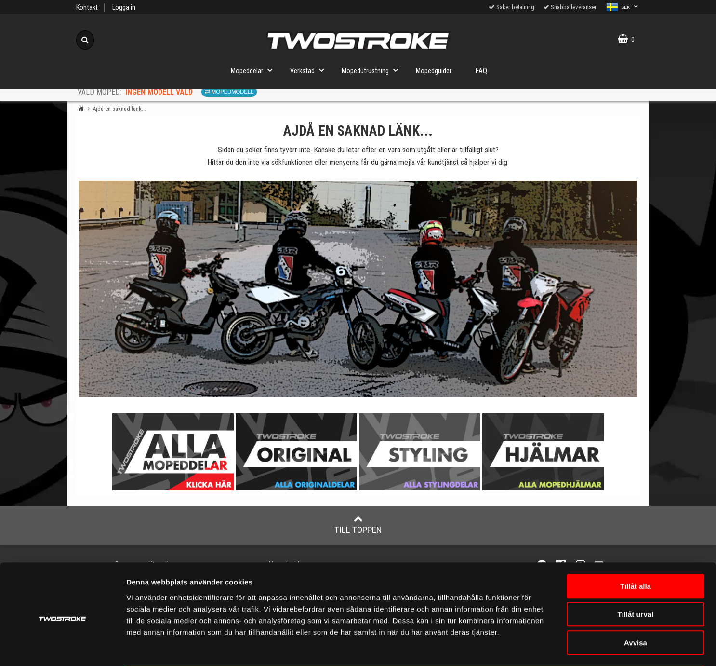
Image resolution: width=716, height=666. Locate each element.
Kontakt (87, 7)
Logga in (123, 7)
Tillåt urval (636, 576)
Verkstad (310, 70)
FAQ (481, 71)
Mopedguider (433, 71)
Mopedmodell (229, 92)
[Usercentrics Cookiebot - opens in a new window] (62, 647)
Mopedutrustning (373, 70)
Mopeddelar (254, 70)
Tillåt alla (635, 548)
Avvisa (635, 604)
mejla (406, 162)
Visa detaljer (570, 647)
